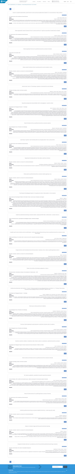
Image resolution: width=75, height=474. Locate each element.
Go (65, 26)
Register (65, 1)
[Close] (66, 470)
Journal (34, 1)
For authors (39, 1)
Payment (44, 1)
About (49, 1)
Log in (68, 1)
